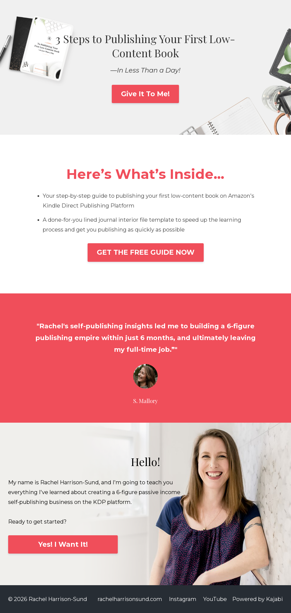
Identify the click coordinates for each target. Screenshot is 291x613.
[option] (145, 358)
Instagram (182, 599)
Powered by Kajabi (257, 599)
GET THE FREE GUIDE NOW (145, 252)
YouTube (215, 599)
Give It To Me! (145, 94)
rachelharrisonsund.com (130, 599)
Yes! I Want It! (63, 544)
